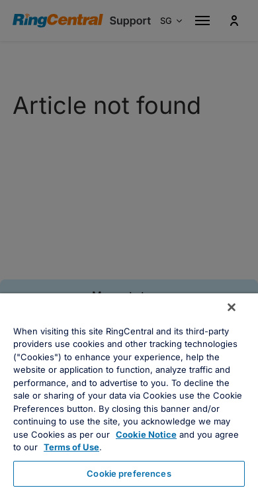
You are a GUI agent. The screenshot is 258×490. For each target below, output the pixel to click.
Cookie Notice (146, 434)
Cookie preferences (129, 473)
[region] (129, 391)
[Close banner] (232, 307)
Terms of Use (71, 447)
